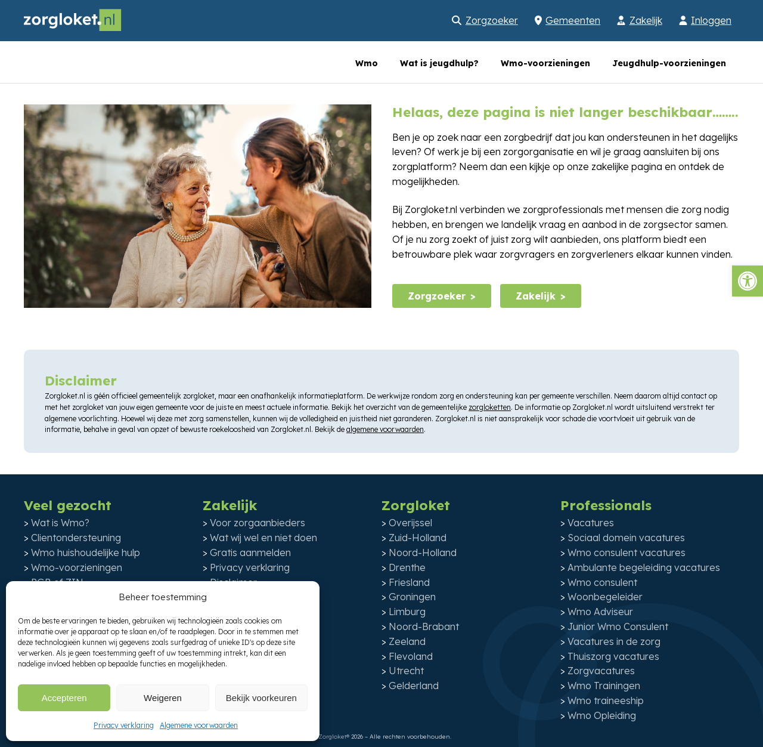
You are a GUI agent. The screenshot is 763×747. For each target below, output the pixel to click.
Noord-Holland (423, 552)
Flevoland (411, 656)
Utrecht (406, 671)
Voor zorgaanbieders (257, 523)
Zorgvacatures (601, 671)
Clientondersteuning (76, 538)
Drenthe (407, 567)
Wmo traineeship (605, 700)
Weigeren (163, 698)
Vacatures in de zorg (613, 641)
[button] (747, 281)
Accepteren (64, 698)
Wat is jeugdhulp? (439, 63)
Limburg (407, 612)
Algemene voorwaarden (199, 725)
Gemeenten (572, 20)
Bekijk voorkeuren (261, 698)
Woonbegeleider (605, 597)
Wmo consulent (602, 582)
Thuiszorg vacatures (613, 656)
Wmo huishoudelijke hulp (85, 552)
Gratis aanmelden (250, 552)
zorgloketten (490, 407)
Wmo (366, 63)
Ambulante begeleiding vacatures (643, 567)
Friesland (409, 582)
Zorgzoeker (492, 20)
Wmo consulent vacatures (626, 552)
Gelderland (414, 686)
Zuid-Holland (417, 538)
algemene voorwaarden (385, 429)
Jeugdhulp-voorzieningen (669, 63)
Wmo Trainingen (603, 686)
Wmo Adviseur (600, 612)
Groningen (412, 597)
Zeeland (407, 641)
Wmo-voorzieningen (545, 63)
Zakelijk (645, 20)
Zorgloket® (333, 736)
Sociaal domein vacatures (626, 538)
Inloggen (711, 20)
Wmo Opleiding (601, 715)
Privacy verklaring (124, 725)
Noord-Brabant (424, 626)
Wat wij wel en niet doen (263, 538)
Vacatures (590, 523)
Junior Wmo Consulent (617, 626)
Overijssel (410, 523)
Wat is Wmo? (60, 523)
